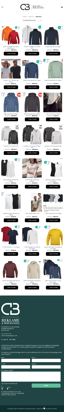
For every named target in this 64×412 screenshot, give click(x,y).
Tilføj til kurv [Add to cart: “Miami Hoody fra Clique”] (11, 119)
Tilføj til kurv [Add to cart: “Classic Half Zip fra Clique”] (53, 53)
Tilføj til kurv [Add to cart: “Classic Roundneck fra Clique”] (32, 87)
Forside (24, 16)
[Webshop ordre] (32, 20)
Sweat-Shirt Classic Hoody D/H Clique (53, 281)
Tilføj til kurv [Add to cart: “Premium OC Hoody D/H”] (11, 153)
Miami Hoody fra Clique (11, 114)
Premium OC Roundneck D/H (53, 146)
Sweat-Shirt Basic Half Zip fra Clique (11, 281)
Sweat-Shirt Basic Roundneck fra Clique (53, 247)
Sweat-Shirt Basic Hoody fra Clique (32, 281)
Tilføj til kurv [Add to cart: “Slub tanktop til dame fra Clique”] (11, 186)
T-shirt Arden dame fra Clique (32, 180)
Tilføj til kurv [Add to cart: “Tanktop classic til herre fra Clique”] (11, 220)
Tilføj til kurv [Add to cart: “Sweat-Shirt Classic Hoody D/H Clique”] (53, 287)
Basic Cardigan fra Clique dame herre (11, 47)
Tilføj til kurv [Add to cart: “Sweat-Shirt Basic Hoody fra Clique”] (32, 287)
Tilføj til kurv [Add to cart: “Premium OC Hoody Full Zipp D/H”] (32, 153)
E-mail (15, 366)
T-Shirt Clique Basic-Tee (32, 213)
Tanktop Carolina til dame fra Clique (53, 180)
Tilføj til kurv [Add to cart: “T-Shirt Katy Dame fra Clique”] (53, 220)
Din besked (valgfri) (31, 376)
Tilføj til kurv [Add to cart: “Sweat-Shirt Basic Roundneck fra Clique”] (53, 254)
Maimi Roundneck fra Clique (53, 80)
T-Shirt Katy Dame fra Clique (53, 213)
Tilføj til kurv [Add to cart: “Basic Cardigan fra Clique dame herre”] (11, 53)
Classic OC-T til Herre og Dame (11, 81)
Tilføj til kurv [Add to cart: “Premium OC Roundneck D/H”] (53, 153)
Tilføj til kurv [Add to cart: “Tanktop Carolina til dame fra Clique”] (53, 186)
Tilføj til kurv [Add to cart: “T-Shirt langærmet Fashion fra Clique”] (32, 254)
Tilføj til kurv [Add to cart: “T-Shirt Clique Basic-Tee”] (32, 220)
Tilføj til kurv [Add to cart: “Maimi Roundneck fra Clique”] (53, 87)
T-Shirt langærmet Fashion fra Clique (32, 247)
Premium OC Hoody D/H (11, 146)
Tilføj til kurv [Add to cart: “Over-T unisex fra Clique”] (53, 119)
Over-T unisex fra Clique (53, 114)
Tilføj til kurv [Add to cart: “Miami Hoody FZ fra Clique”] (32, 119)
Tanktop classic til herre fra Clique (11, 214)
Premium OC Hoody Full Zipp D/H (32, 146)
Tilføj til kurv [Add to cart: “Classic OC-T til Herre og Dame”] (11, 87)
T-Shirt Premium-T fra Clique (11, 247)
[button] (2, 7)
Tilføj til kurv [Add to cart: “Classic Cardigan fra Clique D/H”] (32, 53)
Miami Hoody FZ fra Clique (32, 114)
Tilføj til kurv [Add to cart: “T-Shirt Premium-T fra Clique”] (11, 254)
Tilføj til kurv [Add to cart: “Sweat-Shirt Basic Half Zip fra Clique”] (11, 287)
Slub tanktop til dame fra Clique (10, 180)
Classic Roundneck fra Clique (32, 80)
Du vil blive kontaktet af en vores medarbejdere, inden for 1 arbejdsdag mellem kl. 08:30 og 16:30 (12, 393)
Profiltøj (31, 16)
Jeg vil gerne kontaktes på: (9, 383)
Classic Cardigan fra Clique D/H (32, 47)
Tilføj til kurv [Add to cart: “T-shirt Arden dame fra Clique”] (32, 186)
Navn (15, 360)
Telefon (46, 366)
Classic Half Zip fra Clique (53, 47)
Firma (46, 360)
